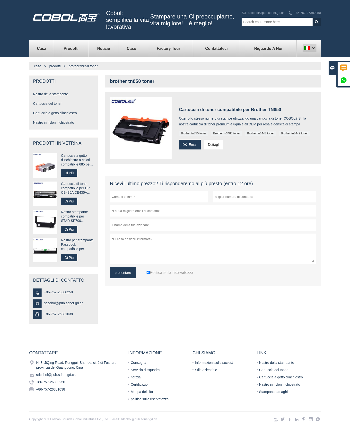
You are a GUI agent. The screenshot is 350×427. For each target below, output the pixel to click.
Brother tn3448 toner (260, 133)
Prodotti (71, 48)
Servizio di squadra (145, 370)
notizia (135, 377)
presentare (123, 273)
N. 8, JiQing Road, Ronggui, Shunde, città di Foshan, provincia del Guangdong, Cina (76, 365)
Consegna (138, 363)
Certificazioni (140, 384)
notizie (103, 48)
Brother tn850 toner (193, 133)
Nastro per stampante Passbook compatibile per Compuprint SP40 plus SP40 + (77, 244)
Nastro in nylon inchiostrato (53, 122)
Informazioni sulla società (214, 363)
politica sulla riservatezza (150, 399)
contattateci (216, 48)
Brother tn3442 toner (294, 133)
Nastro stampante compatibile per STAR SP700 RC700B (74, 216)
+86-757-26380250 (307, 13)
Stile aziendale (206, 370)
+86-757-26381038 (58, 314)
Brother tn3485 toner (226, 133)
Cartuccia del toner (47, 103)
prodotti (55, 66)
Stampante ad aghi (273, 392)
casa (41, 48)
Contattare (43, 352)
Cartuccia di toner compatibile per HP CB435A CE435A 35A (75, 188)
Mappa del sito (142, 392)
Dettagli (213, 145)
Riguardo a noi (268, 48)
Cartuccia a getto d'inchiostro (55, 113)
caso (131, 48)
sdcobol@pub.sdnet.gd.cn (266, 13)
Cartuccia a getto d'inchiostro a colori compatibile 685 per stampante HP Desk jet (76, 160)
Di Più (69, 173)
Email (190, 144)
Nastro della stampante (50, 94)
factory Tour (168, 48)
